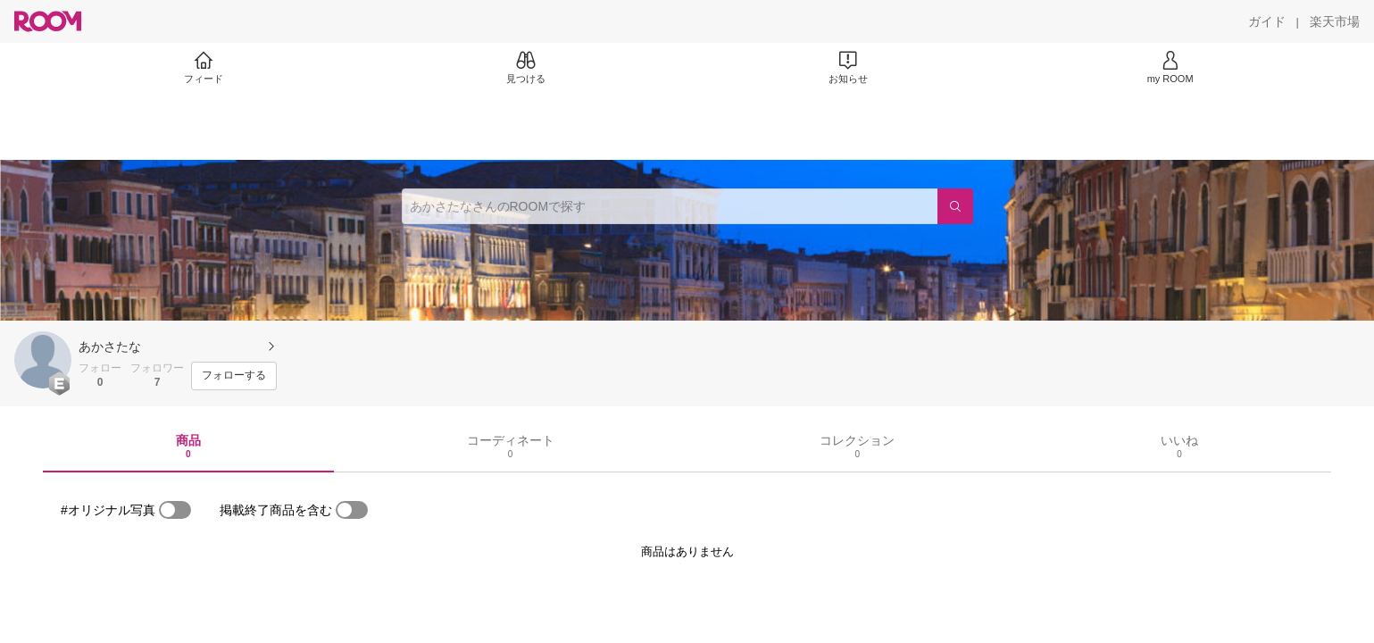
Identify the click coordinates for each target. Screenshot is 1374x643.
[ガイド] (1267, 21)
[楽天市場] (1335, 21)
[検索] (955, 206)
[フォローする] (234, 376)
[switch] (175, 510)
